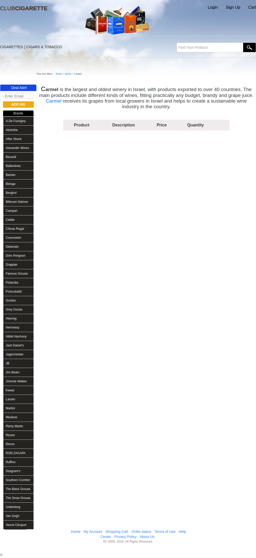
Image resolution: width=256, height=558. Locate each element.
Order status (141, 532)
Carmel (53, 101)
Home (59, 73)
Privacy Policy (125, 537)
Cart (252, 7)
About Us (147, 537)
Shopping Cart (117, 532)
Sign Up (233, 7)
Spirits (68, 73)
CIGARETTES (11, 47)
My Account (93, 532)
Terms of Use (164, 532)
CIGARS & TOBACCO (44, 47)
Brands (18, 113)
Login (213, 7)
